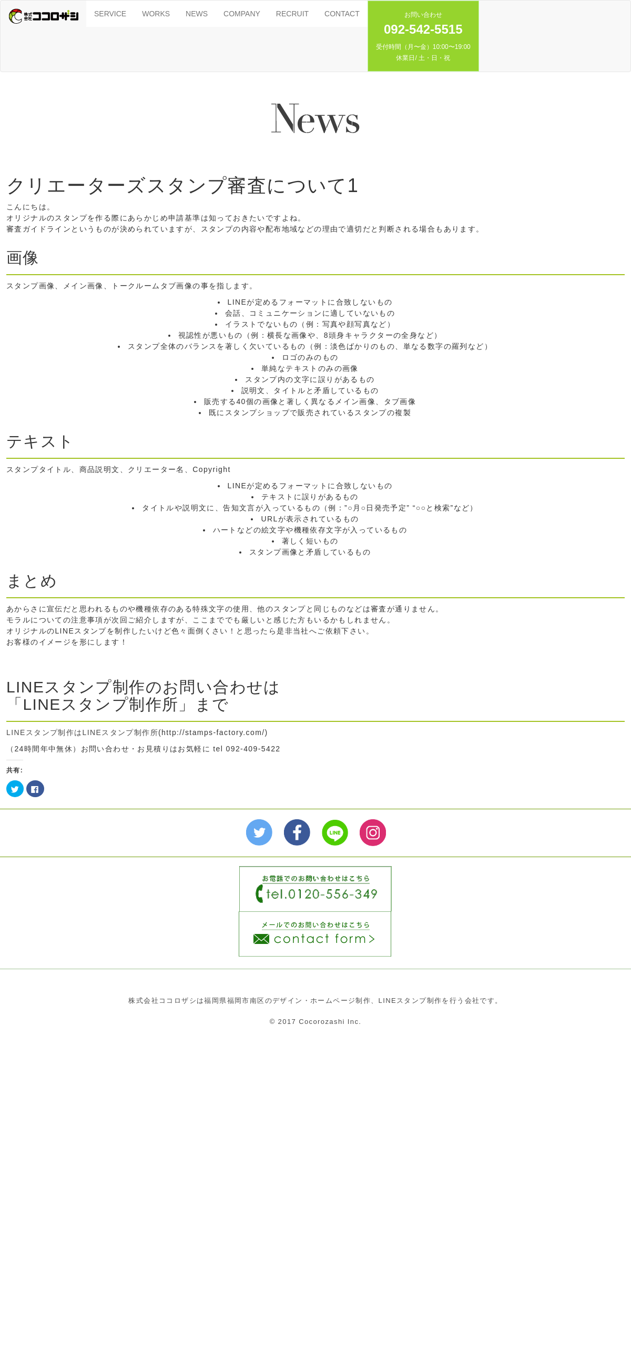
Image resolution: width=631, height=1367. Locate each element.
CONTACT (342, 13)
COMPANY (241, 13)
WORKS (156, 13)
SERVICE (110, 13)
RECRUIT (292, 13)
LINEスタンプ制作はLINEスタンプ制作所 (82, 732)
